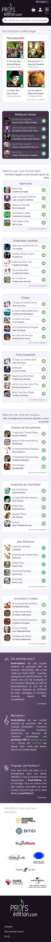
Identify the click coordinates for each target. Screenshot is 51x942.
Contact (8, 926)
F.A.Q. (7, 936)
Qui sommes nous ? (14, 931)
